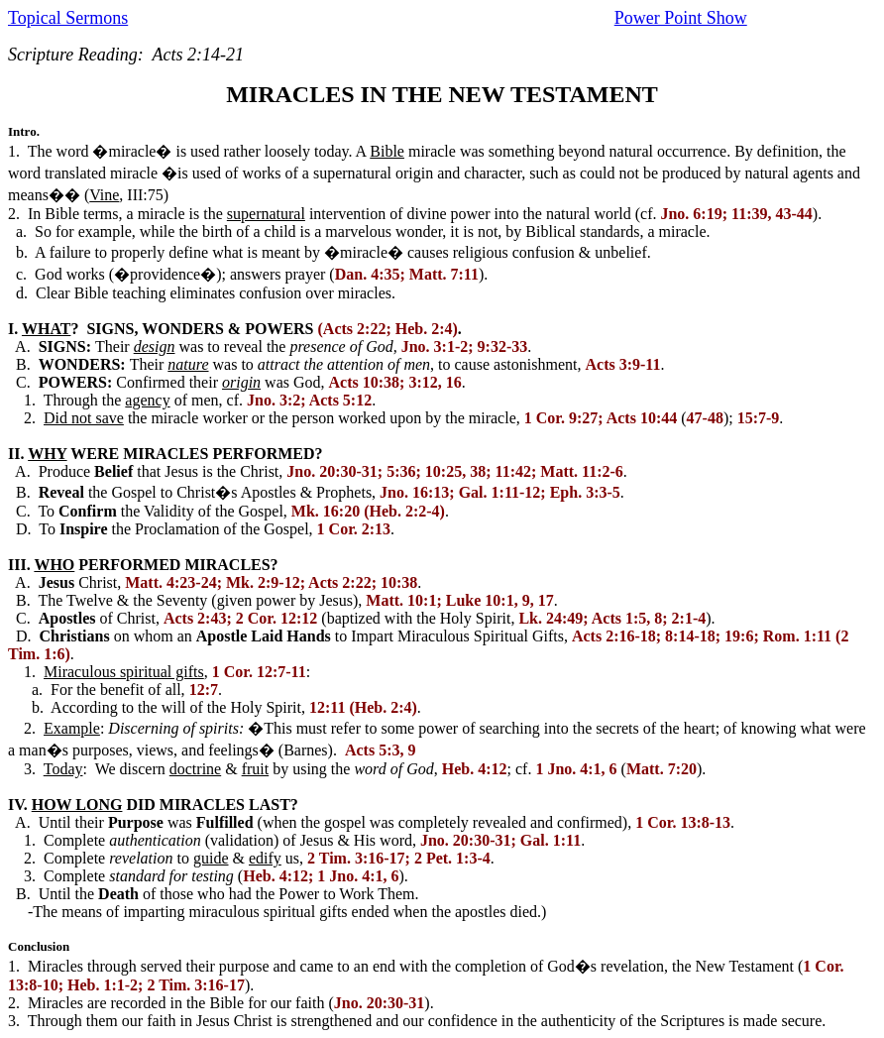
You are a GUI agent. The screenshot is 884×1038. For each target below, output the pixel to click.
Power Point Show (680, 18)
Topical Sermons (68, 18)
